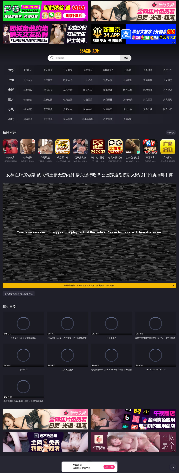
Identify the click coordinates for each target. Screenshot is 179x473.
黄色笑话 (147, 109)
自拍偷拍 (47, 79)
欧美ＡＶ (67, 79)
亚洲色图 (47, 99)
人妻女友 (67, 109)
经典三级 (127, 89)
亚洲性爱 (27, 89)
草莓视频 (67, 119)
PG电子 (28, 70)
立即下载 (109, 466)
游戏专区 (87, 70)
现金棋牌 (147, 70)
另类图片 (167, 99)
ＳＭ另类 (167, 79)
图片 (11, 99)
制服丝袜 (107, 89)
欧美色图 (67, 99)
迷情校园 (107, 109)
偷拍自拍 (47, 89)
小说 (11, 109)
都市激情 (27, 109)
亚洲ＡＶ (27, 79)
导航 (11, 119)
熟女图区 (147, 99)
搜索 (126, 58)
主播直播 (147, 79)
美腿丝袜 (107, 99)
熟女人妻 (107, 79)
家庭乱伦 (47, 109)
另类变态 (167, 89)
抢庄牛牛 (167, 70)
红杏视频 (107, 119)
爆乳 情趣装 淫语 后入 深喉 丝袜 (19, 293)
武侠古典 (87, 109)
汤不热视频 (87, 119)
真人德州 (47, 70)
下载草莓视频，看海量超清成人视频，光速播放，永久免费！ (119, 285)
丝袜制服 (127, 79)
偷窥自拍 (27, 99)
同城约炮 (27, 119)
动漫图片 (87, 99)
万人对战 (67, 70)
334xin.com (89, 51)
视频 (11, 80)
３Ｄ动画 (87, 79)
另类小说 (127, 109)
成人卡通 (67, 89)
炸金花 (127, 70)
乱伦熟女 (147, 89)
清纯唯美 (127, 99)
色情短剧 (127, 119)
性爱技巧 (167, 109)
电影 (11, 90)
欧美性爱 (87, 89)
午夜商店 (47, 119)
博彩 (11, 70)
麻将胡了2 (108, 70)
